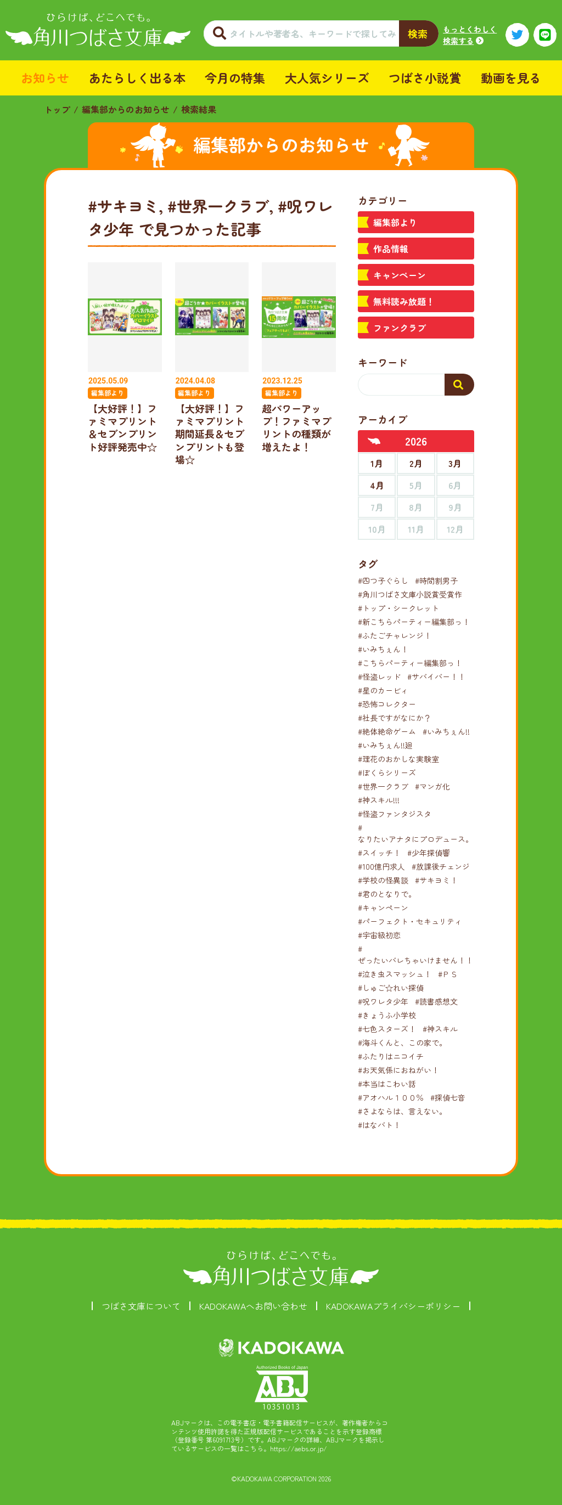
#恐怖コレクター (387, 703)
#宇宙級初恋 (379, 934)
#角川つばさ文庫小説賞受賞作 (410, 594)
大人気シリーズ (327, 77)
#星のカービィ (383, 690)
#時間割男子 (436, 580)
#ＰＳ (448, 973)
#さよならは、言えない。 (402, 1111)
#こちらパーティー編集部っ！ (410, 662)
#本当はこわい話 (387, 1083)
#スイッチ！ (379, 852)
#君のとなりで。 (387, 893)
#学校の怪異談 (383, 880)
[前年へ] (374, 441)
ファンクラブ (399, 327)
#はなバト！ (379, 1124)
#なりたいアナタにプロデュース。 (415, 833)
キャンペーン (399, 274)
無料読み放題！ (404, 301)
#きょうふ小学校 (387, 1015)
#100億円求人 (381, 866)
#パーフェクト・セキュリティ (410, 921)
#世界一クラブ (383, 786)
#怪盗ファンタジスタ (394, 813)
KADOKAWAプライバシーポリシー (393, 1305)
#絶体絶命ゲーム (387, 731)
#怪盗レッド (379, 676)
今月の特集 (235, 77)
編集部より (395, 222)
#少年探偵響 (428, 852)
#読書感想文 (436, 1001)
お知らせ (45, 77)
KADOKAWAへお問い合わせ (253, 1305)
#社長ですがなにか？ (394, 717)
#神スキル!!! (379, 799)
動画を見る (511, 77)
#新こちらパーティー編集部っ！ (414, 621)
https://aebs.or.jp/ (298, 1448)
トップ (57, 109)
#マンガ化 (432, 786)
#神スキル (440, 1028)
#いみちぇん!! (446, 731)
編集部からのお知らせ (126, 109)
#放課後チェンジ (441, 866)
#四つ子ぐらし (383, 580)
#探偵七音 (447, 1097)
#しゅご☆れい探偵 (391, 987)
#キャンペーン (383, 907)
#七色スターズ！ (387, 1028)
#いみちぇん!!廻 (385, 745)
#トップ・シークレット (398, 607)
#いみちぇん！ (383, 649)
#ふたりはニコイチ (391, 1056)
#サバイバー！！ (436, 676)
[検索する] (459, 385)
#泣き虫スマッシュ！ (394, 973)
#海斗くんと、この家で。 (402, 1042)
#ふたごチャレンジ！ (394, 635)
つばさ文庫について (141, 1305)
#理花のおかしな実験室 (398, 758)
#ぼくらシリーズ (387, 772)
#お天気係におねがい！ (398, 1069)
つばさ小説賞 (425, 77)
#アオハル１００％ (391, 1097)
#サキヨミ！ (436, 880)
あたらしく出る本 (137, 77)
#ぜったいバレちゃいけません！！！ (419, 954)
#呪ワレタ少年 (383, 1001)
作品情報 (390, 248)
